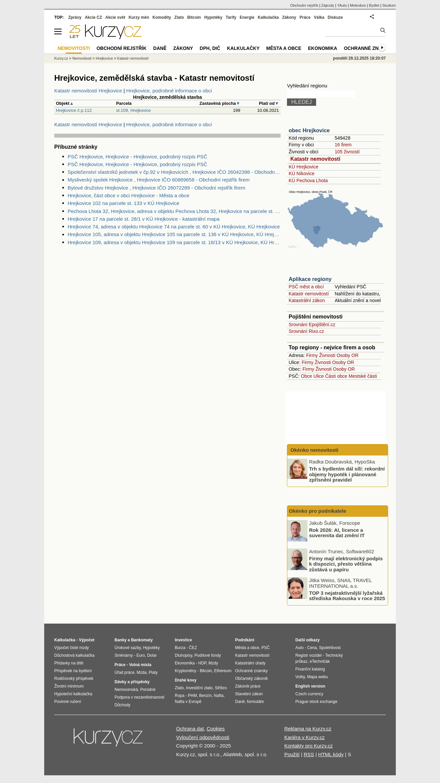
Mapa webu (317, 676)
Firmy (312, 355)
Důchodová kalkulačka (74, 655)
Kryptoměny (185, 670)
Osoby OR (347, 355)
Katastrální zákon (307, 300)
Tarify (231, 17)
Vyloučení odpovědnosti (202, 737)
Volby (300, 676)
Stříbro (221, 688)
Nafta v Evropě (188, 701)
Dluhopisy (183, 655)
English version (310, 686)
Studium (389, 5)
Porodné (147, 689)
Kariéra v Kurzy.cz (304, 737)
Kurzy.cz (61, 58)
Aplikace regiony (310, 279)
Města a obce (283, 48)
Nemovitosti (81, 58)
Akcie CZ (93, 17)
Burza (180, 647)
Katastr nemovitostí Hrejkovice (88, 90)
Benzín (205, 695)
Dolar (152, 655)
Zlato (179, 17)
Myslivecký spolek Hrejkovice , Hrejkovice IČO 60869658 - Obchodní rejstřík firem (159, 180)
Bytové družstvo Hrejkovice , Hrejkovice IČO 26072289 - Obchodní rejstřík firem (156, 188)
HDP (202, 663)
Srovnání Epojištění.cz (312, 324)
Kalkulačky (243, 48)
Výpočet (86, 640)
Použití (292, 754)
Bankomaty (142, 640)
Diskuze (335, 17)
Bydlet (374, 5)
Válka (319, 17)
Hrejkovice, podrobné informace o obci (169, 90)
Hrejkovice (104, 58)
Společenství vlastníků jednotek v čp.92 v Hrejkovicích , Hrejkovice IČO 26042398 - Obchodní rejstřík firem (174, 172)
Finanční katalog (310, 669)
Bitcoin (194, 17)
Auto (299, 647)
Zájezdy (327, 5)
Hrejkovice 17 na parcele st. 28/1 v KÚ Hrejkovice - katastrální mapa (144, 219)
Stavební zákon (249, 694)
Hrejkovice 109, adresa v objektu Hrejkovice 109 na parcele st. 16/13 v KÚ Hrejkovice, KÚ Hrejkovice (174, 242)
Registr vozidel (308, 655)
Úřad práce (124, 672)
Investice (183, 640)
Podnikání (244, 640)
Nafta (219, 695)
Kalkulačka (268, 17)
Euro (140, 655)
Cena (312, 647)
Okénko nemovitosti (314, 450)
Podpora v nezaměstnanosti (139, 697)
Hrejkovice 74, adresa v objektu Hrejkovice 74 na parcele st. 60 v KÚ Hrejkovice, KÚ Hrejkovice (174, 226)
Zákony (289, 17)
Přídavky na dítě (68, 663)
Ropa (180, 695)
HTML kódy (331, 754)
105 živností (347, 151)
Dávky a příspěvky (132, 682)
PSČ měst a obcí (306, 286)
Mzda (141, 672)
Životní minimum (69, 686)
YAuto (342, 5)
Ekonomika (322, 48)
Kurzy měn (139, 17)
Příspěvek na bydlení (73, 670)
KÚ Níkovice (301, 173)
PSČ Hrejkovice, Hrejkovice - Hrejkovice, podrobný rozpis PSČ (137, 156)
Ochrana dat (190, 728)
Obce (306, 376)
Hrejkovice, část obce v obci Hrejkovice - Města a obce (128, 195)
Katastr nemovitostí (315, 159)
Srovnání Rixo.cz (306, 331)
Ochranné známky (368, 48)
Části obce (336, 376)
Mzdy (213, 663)
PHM (192, 695)
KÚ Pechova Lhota (308, 180)
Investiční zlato (199, 688)
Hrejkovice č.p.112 (74, 110)
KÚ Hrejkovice (303, 166)
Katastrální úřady (250, 663)
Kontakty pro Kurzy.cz (308, 746)
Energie (247, 17)
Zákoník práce (248, 686)
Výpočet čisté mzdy (71, 647)
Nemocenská (126, 689)
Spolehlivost (330, 647)
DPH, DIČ (210, 48)
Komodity (161, 17)
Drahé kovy (186, 680)
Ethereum (222, 670)
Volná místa (140, 664)
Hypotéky (213, 17)
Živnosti (327, 355)
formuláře (255, 701)
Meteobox (358, 5)
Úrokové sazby (128, 647)
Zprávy (74, 17)
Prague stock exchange (316, 701)
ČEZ (193, 647)
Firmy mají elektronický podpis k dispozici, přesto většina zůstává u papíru (346, 563)
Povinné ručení (67, 701)
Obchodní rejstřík (304, 5)
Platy (153, 672)
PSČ (266, 647)
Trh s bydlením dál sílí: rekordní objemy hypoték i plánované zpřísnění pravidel (347, 474)
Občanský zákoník (251, 678)
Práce (305, 17)
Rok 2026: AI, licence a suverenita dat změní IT (337, 532)
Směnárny (124, 655)
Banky (121, 640)
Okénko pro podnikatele (317, 511)
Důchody (122, 705)
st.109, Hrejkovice (133, 110)
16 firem (343, 144)
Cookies (216, 728)
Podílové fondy (207, 655)
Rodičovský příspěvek (73, 678)
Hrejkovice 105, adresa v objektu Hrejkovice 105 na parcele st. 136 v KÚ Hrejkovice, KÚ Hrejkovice (174, 234)
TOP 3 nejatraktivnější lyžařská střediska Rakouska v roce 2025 (347, 595)
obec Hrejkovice (309, 130)
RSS (309, 754)
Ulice (318, 376)
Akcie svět (115, 17)
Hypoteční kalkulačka (73, 694)
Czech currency (309, 694)
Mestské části (363, 376)
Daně (160, 48)
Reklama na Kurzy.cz (308, 728)
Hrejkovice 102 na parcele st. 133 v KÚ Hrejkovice (123, 203)
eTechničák (320, 661)
